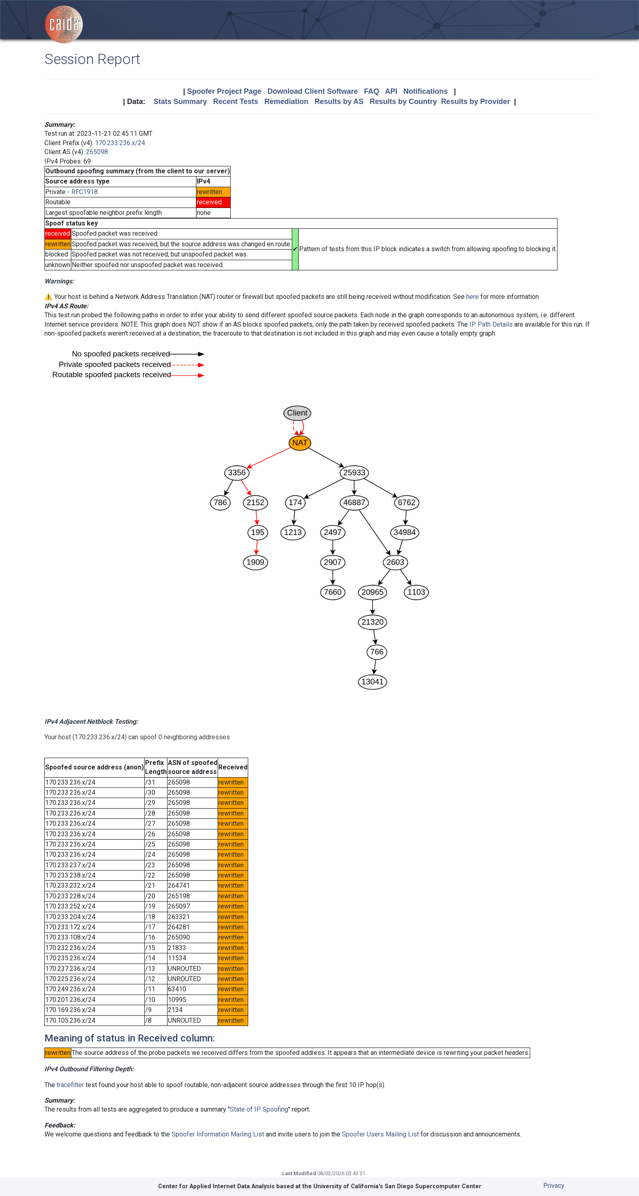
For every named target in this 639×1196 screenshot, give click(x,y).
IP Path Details (491, 324)
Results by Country (403, 101)
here (472, 297)
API (391, 91)
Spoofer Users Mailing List (380, 1134)
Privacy (553, 1185)
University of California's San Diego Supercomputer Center (397, 1186)
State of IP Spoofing (259, 1109)
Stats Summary (180, 101)
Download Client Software (312, 91)
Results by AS (339, 101)
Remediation (286, 101)
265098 (97, 152)
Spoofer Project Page (224, 91)
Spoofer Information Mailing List (218, 1134)
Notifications (425, 91)
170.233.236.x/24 (120, 143)
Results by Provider (475, 101)
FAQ (371, 91)
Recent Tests (235, 101)
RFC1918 (84, 192)
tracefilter (70, 1085)
